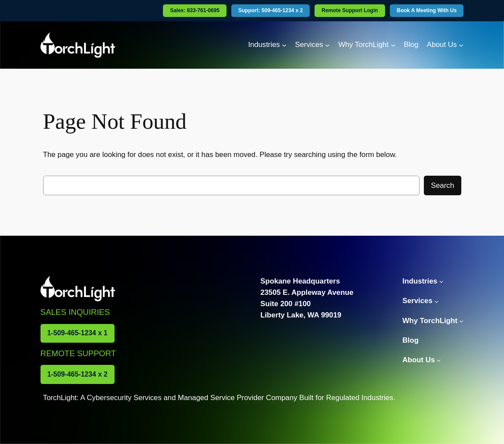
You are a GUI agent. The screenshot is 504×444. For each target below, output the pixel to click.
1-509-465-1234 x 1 (77, 333)
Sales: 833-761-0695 (194, 10)
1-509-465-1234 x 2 (77, 374)
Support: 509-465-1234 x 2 (270, 10)
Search (442, 185)
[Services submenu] (327, 45)
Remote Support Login (349, 10)
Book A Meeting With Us (427, 10)
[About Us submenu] (461, 45)
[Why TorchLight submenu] (393, 45)
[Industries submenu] (284, 45)
